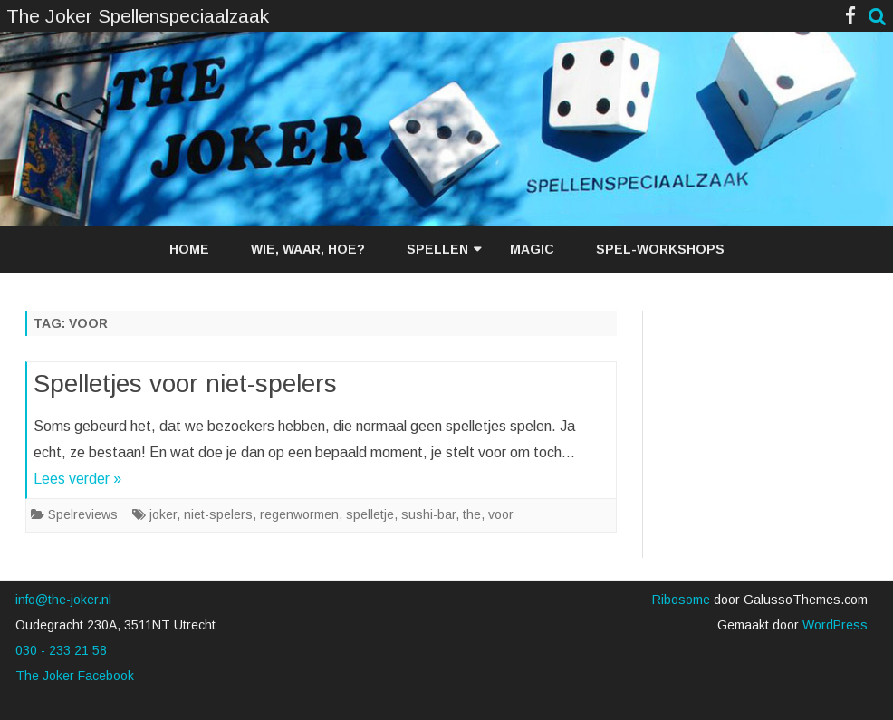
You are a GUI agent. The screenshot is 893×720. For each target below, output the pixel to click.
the (472, 514)
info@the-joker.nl (63, 599)
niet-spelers (218, 514)
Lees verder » (77, 478)
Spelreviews (83, 514)
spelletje (370, 514)
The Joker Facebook (74, 675)
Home (189, 249)
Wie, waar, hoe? (308, 249)
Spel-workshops (660, 249)
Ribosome (681, 599)
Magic (532, 249)
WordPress (833, 625)
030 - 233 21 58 (61, 650)
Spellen (437, 249)
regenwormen (299, 514)
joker (163, 514)
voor (501, 514)
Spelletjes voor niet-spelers (185, 384)
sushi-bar (428, 514)
